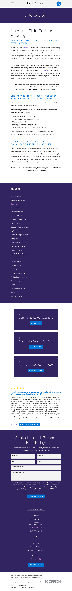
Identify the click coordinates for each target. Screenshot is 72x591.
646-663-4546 (36, 531)
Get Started (36, 370)
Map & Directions (36, 527)
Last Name (40, 455)
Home (36, 540)
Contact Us (36, 565)
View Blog (36, 347)
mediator (46, 70)
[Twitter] (32, 559)
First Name (15, 455)
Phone (13, 461)
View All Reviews (29, 424)
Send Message (36, 496)
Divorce (36, 543)
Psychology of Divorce (36, 550)
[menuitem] (36, 196)
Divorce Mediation (36, 547)
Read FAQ (36, 323)
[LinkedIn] (36, 559)
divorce (26, 48)
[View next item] (16, 424)
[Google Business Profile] (40, 559)
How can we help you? (18, 472)
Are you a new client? (18, 466)
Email (38, 461)
